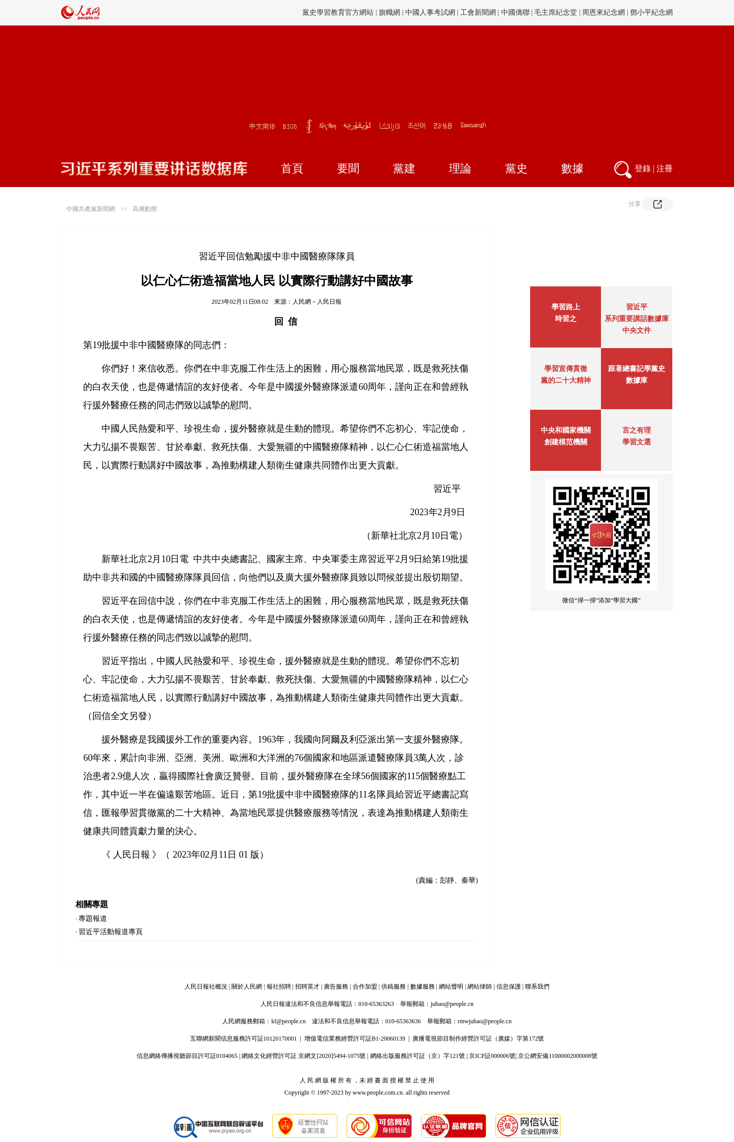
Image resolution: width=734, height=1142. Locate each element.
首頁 (292, 168)
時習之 (565, 319)
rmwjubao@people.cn (485, 1021)
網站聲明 (451, 986)
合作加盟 (365, 986)
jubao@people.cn (452, 1003)
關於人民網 (246, 986)
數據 (572, 168)
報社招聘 (279, 986)
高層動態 (145, 209)
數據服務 (422, 986)
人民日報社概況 (206, 986)
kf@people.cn (288, 1021)
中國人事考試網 (430, 12)
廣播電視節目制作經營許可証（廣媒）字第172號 (478, 1038)
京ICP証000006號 (492, 1055)
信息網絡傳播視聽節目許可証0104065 (187, 1055)
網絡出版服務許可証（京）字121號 (417, 1055)
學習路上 (566, 307)
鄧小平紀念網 (651, 12)
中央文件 (636, 330)
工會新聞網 (478, 12)
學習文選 (636, 442)
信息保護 (508, 986)
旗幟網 (389, 12)
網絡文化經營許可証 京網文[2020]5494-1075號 (303, 1055)
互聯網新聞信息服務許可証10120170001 (243, 1038)
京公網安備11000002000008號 (557, 1055)
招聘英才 (307, 986)
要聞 (348, 168)
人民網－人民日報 (317, 301)
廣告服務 (336, 986)
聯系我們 (537, 986)
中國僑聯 (515, 12)
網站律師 (479, 986)
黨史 (516, 168)
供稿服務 (393, 986)
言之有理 (636, 430)
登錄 (643, 168)
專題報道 (92, 918)
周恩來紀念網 (603, 12)
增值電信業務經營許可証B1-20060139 (354, 1038)
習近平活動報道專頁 (110, 932)
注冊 (665, 168)
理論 (460, 168)
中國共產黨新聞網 (90, 209)
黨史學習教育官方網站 (339, 12)
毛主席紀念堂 (555, 12)
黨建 (404, 168)
